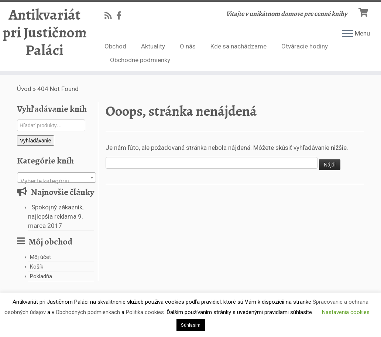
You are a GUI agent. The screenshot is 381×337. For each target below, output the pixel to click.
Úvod (24, 88)
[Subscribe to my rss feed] (110, 15)
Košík (36, 266)
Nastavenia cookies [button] (346, 312)
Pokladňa (41, 276)
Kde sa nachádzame (238, 46)
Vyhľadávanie (35, 141)
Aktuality (153, 46)
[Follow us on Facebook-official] (121, 15)
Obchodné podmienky (140, 60)
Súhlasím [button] (190, 325)
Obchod (115, 46)
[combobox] (56, 177)
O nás (188, 46)
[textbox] (56, 181)
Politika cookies (145, 312)
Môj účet (40, 257)
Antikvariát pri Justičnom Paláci (45, 32)
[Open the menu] (347, 34)
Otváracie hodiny (304, 46)
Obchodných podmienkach (88, 312)
